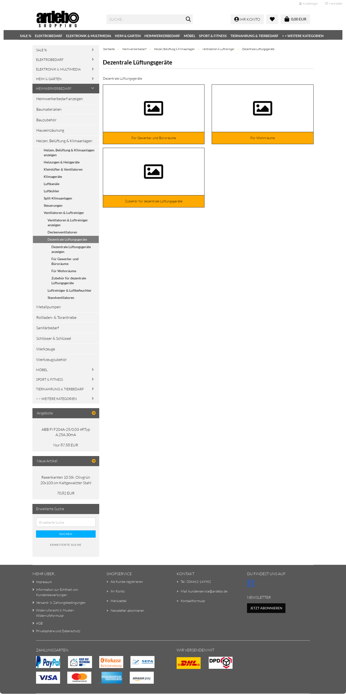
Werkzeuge (45, 349)
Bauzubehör (46, 119)
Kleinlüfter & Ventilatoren (63, 169)
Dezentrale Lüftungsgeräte (67, 239)
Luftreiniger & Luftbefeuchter (70, 290)
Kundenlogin (308, 3)
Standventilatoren (61, 298)
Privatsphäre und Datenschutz (58, 631)
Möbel (189, 36)
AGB (39, 623)
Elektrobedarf (48, 36)
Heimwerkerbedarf (162, 36)
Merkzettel (333, 3)
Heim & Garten (128, 36)
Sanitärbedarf (47, 327)
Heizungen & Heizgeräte (62, 162)
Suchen (65, 534)
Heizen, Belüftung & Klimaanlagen (64, 140)
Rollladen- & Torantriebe (56, 317)
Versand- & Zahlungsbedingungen (61, 602)
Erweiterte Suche (65, 545)
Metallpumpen (48, 306)
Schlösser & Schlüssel (53, 338)
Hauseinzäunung (50, 130)
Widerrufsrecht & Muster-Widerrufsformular (55, 613)
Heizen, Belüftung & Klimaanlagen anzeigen (69, 152)
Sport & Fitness (213, 36)
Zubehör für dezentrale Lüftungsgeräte (68, 280)
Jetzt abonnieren (266, 608)
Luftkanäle (51, 184)
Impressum (44, 582)
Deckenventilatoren (62, 232)
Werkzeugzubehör (51, 359)
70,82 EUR (65, 493)
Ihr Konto (118, 591)
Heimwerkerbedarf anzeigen (59, 98)
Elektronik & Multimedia (88, 36)
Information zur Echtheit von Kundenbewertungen (57, 592)
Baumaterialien (49, 109)
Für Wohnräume (63, 271)
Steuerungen (53, 205)
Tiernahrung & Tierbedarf (254, 36)
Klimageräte (53, 176)
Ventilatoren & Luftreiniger (64, 213)
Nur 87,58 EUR (65, 445)
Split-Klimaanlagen (58, 198)
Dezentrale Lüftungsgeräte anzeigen (71, 249)
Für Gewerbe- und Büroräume (65, 261)
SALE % (25, 36)
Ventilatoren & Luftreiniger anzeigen (68, 222)
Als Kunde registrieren (127, 581)
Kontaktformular (193, 601)
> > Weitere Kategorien (303, 36)
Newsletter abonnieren (127, 610)
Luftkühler (51, 191)
